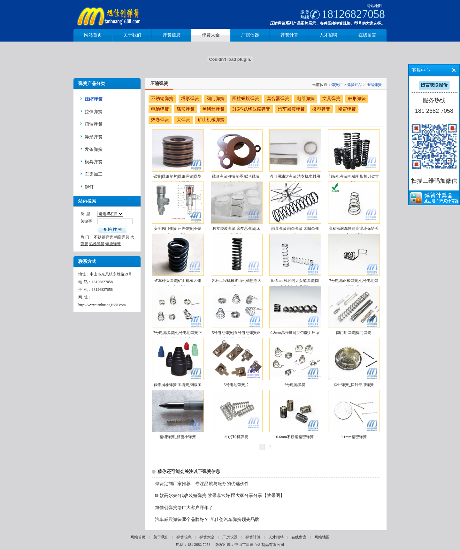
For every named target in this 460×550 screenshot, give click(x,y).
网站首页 (138, 537)
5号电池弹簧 (294, 385)
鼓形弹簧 (357, 98)
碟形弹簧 (186, 109)
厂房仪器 (230, 537)
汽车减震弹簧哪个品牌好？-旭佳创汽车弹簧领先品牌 (207, 519)
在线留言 (299, 537)
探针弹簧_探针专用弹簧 (354, 385)
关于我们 (161, 537)
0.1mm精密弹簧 (354, 437)
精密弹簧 (121, 237)
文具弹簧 (331, 98)
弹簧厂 (337, 84)
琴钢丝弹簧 (213, 109)
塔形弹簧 (190, 98)
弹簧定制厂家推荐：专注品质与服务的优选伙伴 (202, 483)
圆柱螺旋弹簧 (245, 98)
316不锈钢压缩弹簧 (251, 109)
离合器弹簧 (278, 98)
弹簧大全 (207, 537)
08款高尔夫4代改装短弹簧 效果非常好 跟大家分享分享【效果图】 (220, 495)
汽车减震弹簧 (291, 109)
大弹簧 (183, 119)
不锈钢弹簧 (103, 237)
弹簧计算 (253, 537)
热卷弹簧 (96, 244)
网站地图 (374, 6)
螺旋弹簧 (113, 244)
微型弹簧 (321, 109)
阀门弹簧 (216, 98)
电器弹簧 (306, 98)
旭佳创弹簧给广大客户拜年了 (184, 507)
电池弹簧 (160, 109)
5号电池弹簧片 (236, 385)
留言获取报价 (434, 85)
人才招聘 (276, 537)
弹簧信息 (184, 537)
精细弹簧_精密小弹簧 (177, 437)
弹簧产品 (354, 84)
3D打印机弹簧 (236, 437)
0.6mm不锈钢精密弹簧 (295, 437)
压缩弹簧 (374, 84)
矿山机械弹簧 (211, 119)
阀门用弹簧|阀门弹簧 (353, 332)
